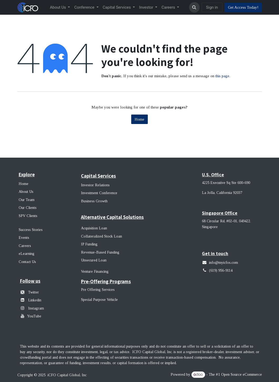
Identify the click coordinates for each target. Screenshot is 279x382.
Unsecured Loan (93, 260)
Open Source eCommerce (241, 375)
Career (24, 246)
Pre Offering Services (98, 290)
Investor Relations (95, 185)
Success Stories (31, 230)
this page (222, 76)
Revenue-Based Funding (100, 252)
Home (139, 119)
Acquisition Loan (94, 228)
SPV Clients (28, 216)
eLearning (26, 254)
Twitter (33, 292)
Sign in (212, 7)
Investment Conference (99, 193)
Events (24, 238)
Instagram (35, 308)
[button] (194, 7)
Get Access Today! (243, 7)
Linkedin (34, 300)
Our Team (26, 200)
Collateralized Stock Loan (101, 236)
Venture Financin (93, 271)
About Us (26, 192)
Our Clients (28, 208)
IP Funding (89, 244)
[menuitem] (60, 7)
